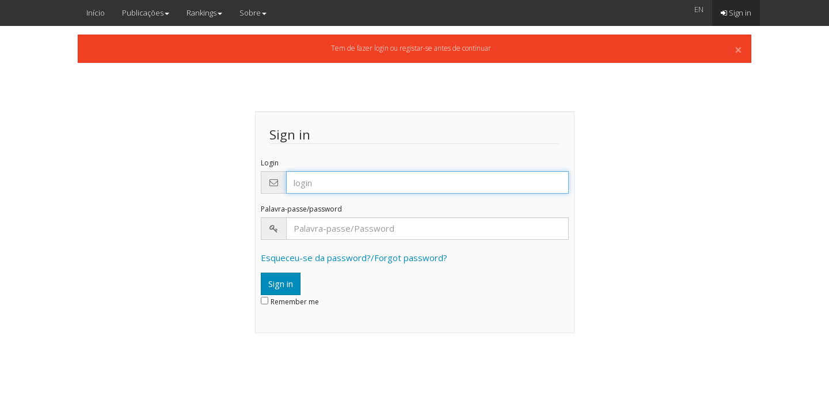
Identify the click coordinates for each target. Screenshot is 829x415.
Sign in (736, 12)
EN (698, 9)
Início (95, 12)
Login (270, 163)
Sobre (253, 12)
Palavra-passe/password (301, 209)
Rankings (204, 12)
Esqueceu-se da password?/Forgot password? (354, 257)
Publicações (145, 12)
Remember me (295, 302)
